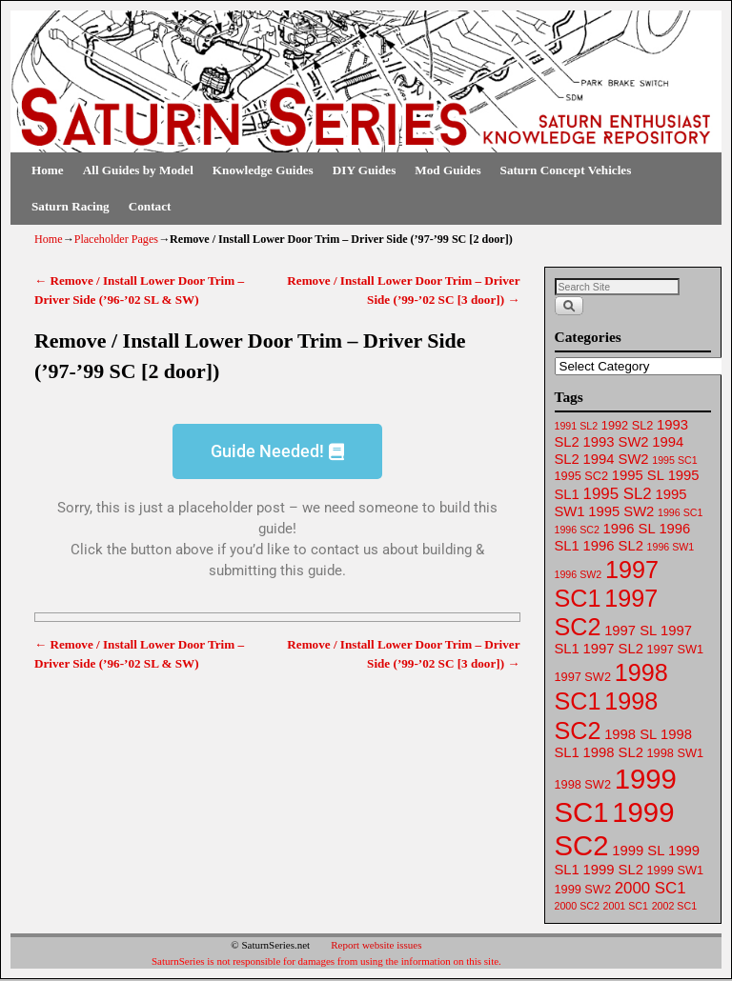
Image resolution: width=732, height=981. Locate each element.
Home (47, 170)
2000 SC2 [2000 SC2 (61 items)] (577, 905)
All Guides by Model (138, 170)
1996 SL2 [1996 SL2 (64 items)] (613, 545)
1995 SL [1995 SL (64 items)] (638, 475)
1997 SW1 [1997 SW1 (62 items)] (675, 649)
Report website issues (376, 945)
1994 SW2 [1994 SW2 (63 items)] (616, 459)
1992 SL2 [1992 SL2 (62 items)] (627, 425)
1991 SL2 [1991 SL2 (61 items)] (577, 425)
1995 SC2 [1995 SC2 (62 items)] (582, 476)
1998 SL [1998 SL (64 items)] (630, 734)
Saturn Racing (70, 206)
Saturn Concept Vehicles (566, 170)
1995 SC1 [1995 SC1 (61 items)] (674, 460)
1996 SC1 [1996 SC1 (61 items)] (680, 512)
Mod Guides (447, 170)
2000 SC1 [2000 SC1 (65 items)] (650, 888)
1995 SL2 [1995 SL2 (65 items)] (617, 494)
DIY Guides (364, 170)
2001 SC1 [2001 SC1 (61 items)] (625, 905)
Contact (150, 206)
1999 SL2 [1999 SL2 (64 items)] (613, 869)
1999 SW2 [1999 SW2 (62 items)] (583, 889)
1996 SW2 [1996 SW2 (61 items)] (578, 574)
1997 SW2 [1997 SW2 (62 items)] (583, 677)
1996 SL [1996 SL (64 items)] (629, 528)
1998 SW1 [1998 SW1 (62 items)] (675, 753)
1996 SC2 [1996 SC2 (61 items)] (577, 529)
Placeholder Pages (116, 239)
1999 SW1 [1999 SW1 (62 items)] (675, 870)
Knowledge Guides (263, 170)
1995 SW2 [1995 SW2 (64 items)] (621, 511)
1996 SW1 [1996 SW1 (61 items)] (671, 546)
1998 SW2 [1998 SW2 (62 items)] (583, 784)
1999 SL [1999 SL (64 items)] (638, 850)
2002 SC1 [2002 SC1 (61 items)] (674, 905)
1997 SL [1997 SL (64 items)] (630, 630)
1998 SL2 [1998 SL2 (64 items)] (613, 752)
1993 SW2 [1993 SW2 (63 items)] (616, 442)
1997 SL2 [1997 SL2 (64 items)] (613, 648)
